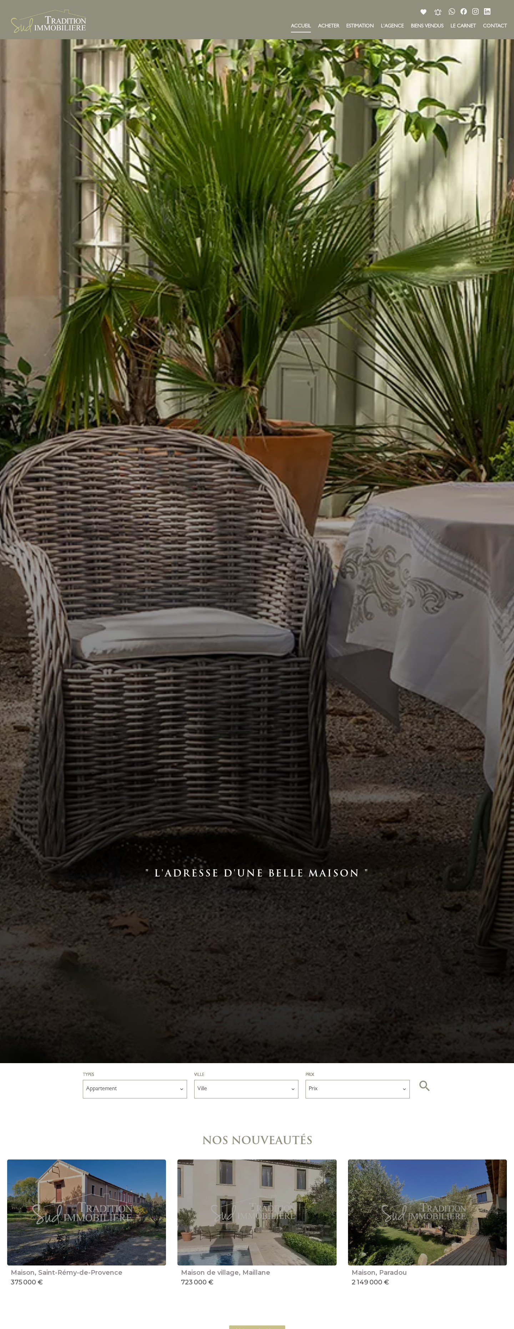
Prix (310, 1075)
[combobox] (135, 1089)
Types (88, 1075)
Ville (199, 1075)
